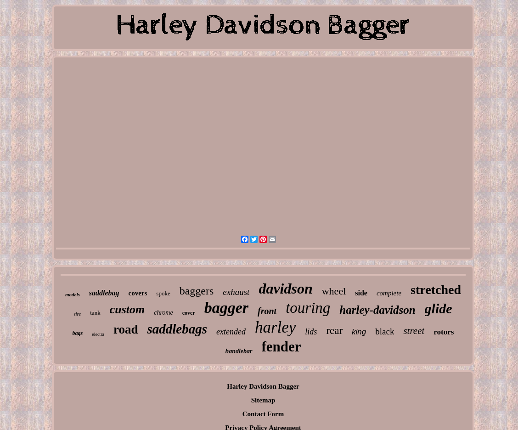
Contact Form (263, 414)
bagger (226, 307)
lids (311, 331)
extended (231, 331)
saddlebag (104, 293)
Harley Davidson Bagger (263, 386)
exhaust (236, 292)
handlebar (238, 351)
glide (438, 308)
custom (127, 309)
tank (95, 312)
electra (98, 334)
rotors (444, 332)
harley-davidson (377, 310)
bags (78, 333)
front (267, 311)
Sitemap (263, 400)
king (359, 332)
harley (275, 327)
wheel (334, 291)
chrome (163, 312)
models (72, 294)
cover (188, 313)
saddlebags (177, 329)
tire (77, 314)
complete (389, 293)
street (413, 330)
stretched (436, 290)
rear (334, 330)
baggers (197, 291)
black (384, 331)
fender (281, 347)
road (125, 329)
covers (138, 293)
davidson (285, 288)
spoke (163, 293)
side (361, 293)
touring (308, 308)
